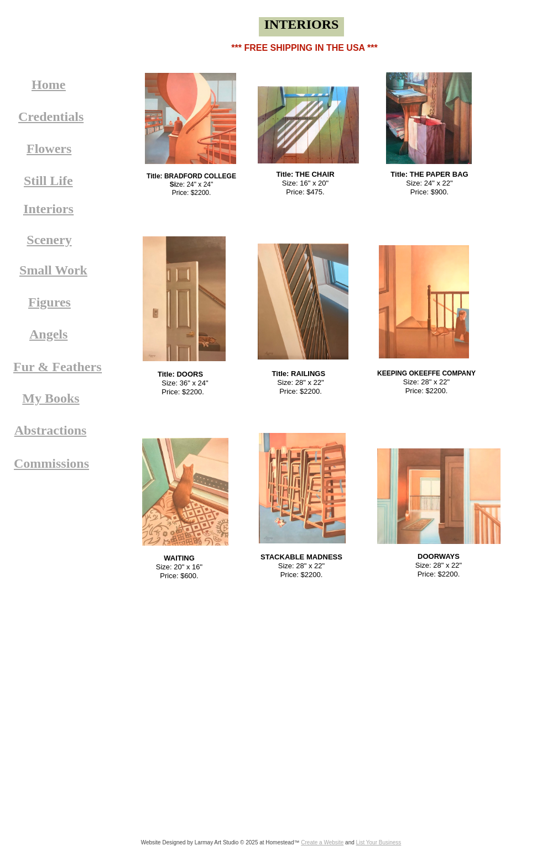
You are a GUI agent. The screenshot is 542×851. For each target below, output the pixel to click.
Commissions (51, 463)
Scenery (49, 239)
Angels (48, 334)
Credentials (51, 116)
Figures (49, 302)
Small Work (53, 270)
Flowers (49, 148)
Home (48, 84)
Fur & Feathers (57, 367)
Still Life (48, 180)
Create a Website (322, 842)
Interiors (48, 209)
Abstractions (50, 430)
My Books (50, 398)
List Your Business (379, 842)
